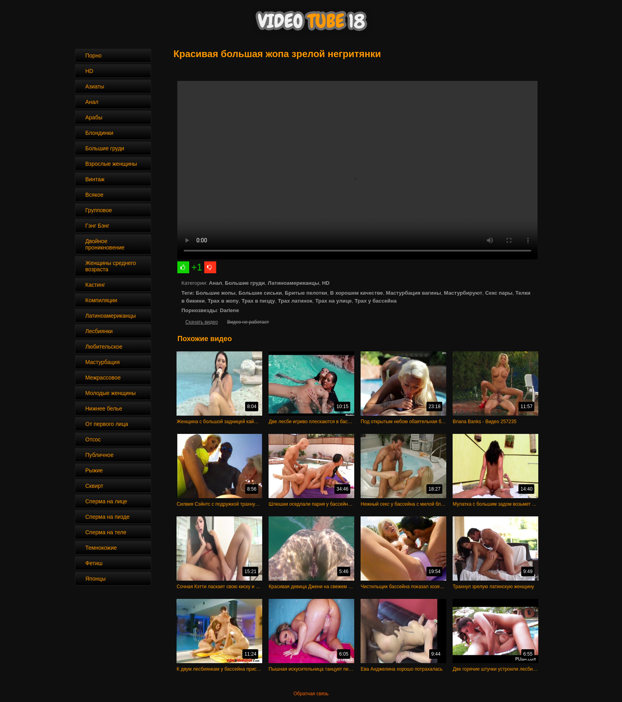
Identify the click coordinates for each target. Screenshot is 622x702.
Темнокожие (101, 548)
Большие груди (104, 148)
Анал (91, 102)
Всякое (94, 195)
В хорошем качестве (356, 293)
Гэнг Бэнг (97, 225)
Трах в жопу (222, 301)
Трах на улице (333, 301)
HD (89, 71)
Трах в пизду (258, 301)
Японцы (95, 578)
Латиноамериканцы (110, 316)
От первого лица (106, 424)
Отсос (93, 439)
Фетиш (93, 563)
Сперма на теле (106, 532)
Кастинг (95, 285)
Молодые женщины (110, 393)
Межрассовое (103, 377)
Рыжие (94, 470)
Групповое (98, 210)
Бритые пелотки (306, 293)
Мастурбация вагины (413, 293)
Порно (93, 55)
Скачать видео (201, 322)
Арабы (93, 117)
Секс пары (499, 293)
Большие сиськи (260, 293)
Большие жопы (216, 293)
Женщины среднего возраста (110, 266)
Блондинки (99, 133)
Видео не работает (248, 322)
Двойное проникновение (105, 244)
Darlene (229, 310)
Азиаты (94, 86)
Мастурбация (102, 362)
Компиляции (101, 300)
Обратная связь (311, 693)
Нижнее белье (103, 408)
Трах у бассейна (376, 301)
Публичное (99, 455)
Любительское (103, 346)
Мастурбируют (463, 293)
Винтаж (94, 179)
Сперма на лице (106, 501)
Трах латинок (295, 301)
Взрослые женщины (111, 164)
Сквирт (94, 486)
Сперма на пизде (107, 517)
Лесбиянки (99, 331)
